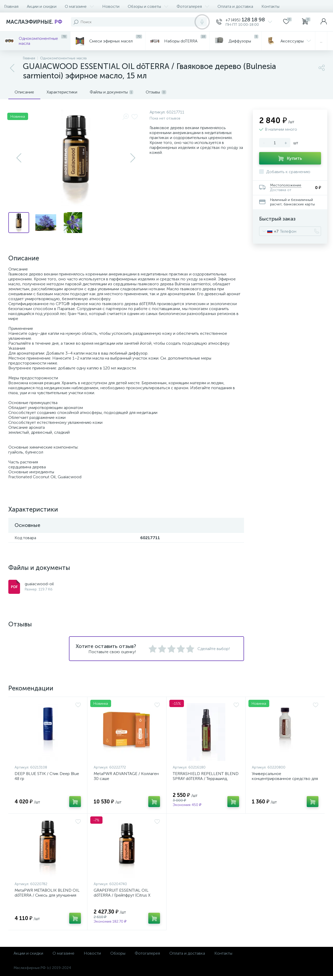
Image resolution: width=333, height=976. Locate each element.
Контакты (270, 6)
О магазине (79, 6)
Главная (11, 6)
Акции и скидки (41, 6)
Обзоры (117, 953)
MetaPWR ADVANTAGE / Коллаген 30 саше (126, 776)
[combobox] (268, 231)
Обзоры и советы (148, 6)
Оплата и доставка (235, 6)
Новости (110, 6)
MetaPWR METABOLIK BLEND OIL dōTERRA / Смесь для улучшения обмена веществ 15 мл (47, 895)
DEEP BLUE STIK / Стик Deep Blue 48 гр (47, 776)
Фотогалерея (193, 6)
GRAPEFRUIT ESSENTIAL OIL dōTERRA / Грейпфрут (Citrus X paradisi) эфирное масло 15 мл (122, 895)
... (321, 41)
